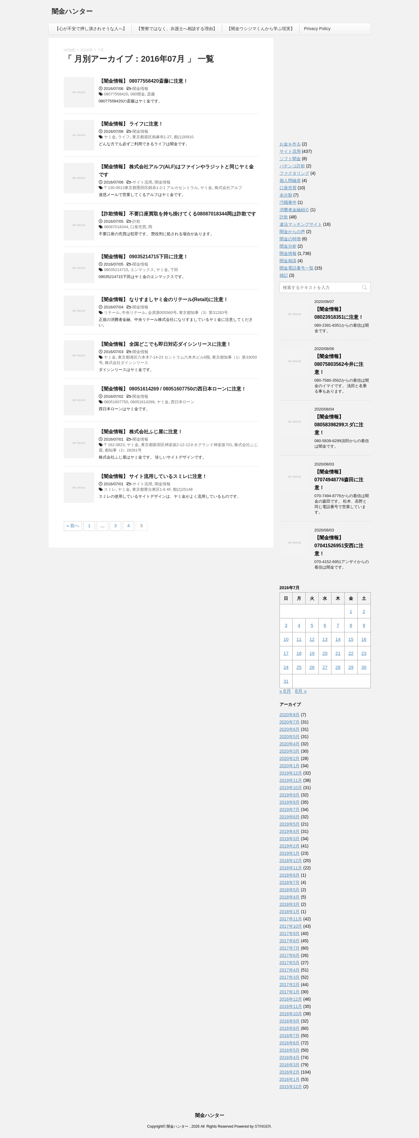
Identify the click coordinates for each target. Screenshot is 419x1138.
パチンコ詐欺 (292, 165)
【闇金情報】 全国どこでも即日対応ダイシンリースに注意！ (165, 344)
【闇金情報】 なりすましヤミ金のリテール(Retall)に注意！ (163, 299)
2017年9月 (290, 933)
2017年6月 (290, 955)
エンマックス (142, 269)
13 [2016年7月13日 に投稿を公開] (325, 639)
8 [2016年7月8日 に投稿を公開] (351, 625)
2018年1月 (290, 911)
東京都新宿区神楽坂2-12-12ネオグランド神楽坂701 (186, 444)
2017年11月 (291, 918)
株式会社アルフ (228, 187)
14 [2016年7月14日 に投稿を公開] (338, 639)
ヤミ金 (110, 137)
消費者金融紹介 (294, 209)
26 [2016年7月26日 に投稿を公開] (311, 667)
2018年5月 (290, 889)
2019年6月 (290, 816)
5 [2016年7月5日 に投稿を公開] (312, 625)
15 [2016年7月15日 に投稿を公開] (351, 639)
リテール (112, 312)
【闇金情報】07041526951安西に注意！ (339, 545)
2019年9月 (290, 794)
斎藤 (151, 94)
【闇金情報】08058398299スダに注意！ (339, 424)
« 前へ (73, 525)
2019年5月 (290, 824)
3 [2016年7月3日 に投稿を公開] (286, 625)
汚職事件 (288, 202)
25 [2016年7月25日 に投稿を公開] (299, 667)
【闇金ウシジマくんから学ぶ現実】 (261, 28)
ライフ (124, 137)
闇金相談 (288, 260)
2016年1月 (290, 1079)
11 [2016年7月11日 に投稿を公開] (299, 639)
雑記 (284, 275)
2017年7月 (290, 948)
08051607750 (116, 402)
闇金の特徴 (290, 238)
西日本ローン (182, 402)
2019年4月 (290, 831)
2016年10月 (291, 1013)
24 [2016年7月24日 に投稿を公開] (286, 667)
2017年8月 (290, 940)
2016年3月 (290, 1064)
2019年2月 (290, 846)
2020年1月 (290, 765)
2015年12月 (291, 1086)
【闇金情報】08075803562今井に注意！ (339, 364)
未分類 (286, 195)
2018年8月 (290, 875)
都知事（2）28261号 (123, 450)
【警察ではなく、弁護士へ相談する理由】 (176, 28)
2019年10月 (291, 787)
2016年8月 (290, 1028)
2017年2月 (290, 984)
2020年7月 (290, 722)
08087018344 (116, 227)
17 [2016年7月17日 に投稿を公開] (286, 653)
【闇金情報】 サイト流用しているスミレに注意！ (153, 476)
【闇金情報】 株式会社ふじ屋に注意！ (141, 431)
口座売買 (138, 227)
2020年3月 (290, 751)
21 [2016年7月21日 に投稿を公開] (338, 653)
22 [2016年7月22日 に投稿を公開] (351, 653)
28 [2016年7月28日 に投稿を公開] (338, 667)
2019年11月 (291, 780)
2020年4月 (290, 743)
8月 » (301, 691)
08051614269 (142, 402)
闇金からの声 (292, 231)
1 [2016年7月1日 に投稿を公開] (351, 611)
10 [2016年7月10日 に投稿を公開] (286, 639)
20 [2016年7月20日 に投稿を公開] (325, 653)
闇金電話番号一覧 (297, 268)
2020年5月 (290, 736)
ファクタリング (294, 173)
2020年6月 (290, 729)
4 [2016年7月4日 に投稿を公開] (299, 625)
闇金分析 (288, 246)
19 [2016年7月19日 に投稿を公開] (311, 653)
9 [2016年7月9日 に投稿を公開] (363, 625)
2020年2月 (290, 758)
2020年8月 (290, 714)
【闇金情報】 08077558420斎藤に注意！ (143, 81)
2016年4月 (290, 1057)
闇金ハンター (72, 12)
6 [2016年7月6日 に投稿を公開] (325, 625)
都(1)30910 (184, 137)
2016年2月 (290, 1072)
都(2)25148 (183, 489)
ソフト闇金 (290, 158)
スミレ (110, 489)
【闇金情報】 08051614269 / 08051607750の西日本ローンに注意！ (172, 388)
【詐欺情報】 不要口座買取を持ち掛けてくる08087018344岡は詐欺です (177, 213)
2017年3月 (290, 977)
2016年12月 (291, 999)
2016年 (86, 50)
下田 (174, 269)
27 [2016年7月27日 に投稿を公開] (325, 667)
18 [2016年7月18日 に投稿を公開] (299, 653)
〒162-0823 (114, 444)
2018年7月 (290, 882)
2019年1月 (290, 853)
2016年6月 (290, 1042)
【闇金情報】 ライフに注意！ (131, 123)
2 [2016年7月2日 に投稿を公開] (363, 611)
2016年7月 (290, 1035)
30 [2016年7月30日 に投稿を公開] (363, 667)
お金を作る (290, 144)
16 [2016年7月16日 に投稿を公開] (363, 639)
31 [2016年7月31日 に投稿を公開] (286, 681)
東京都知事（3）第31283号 (203, 312)
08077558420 (116, 94)
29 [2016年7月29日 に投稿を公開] (351, 667)
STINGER (263, 1126)
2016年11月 (291, 1006)
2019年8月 (290, 802)
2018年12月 (291, 860)
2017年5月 (290, 962)
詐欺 (136, 221)
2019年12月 (291, 773)
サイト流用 (142, 182)
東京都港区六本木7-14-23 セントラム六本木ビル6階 (164, 357)
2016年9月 (290, 1021)
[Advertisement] (325, 91)
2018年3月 (290, 904)
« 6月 (285, 691)
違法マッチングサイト (301, 224)
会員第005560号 (162, 312)
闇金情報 (140, 88)
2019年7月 (290, 809)
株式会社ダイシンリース (126, 362)
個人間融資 (290, 180)
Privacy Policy (317, 28)
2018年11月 (291, 867)
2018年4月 (290, 897)
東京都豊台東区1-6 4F (151, 489)
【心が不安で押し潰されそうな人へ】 (91, 28)
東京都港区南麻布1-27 (152, 137)
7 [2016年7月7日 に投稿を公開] (338, 625)
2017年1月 (290, 991)
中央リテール (134, 312)
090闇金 (137, 94)
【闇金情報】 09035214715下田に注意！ (143, 256)
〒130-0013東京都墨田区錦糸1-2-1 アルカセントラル (151, 187)
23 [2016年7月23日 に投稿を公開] (363, 653)
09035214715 (116, 269)
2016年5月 (290, 1050)
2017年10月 (291, 926)
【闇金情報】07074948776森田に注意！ (339, 479)
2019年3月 (290, 838)
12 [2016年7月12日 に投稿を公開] (311, 639)
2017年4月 (290, 970)
